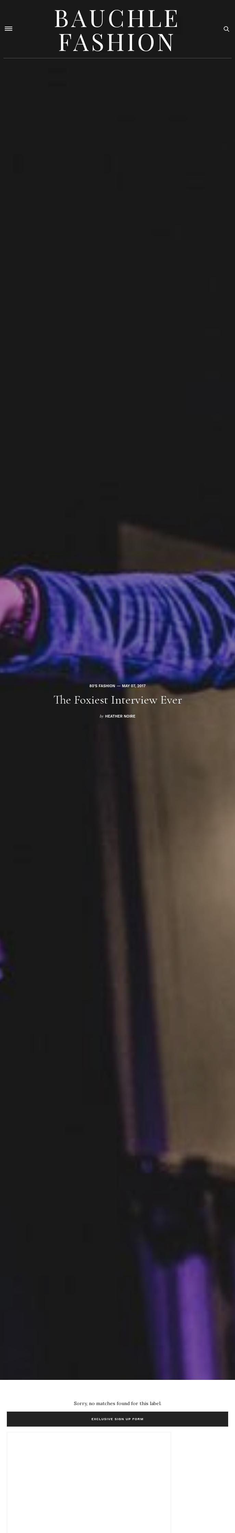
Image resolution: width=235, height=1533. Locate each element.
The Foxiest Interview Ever (117, 699)
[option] (117, 690)
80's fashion (102, 686)
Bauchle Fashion (117, 29)
